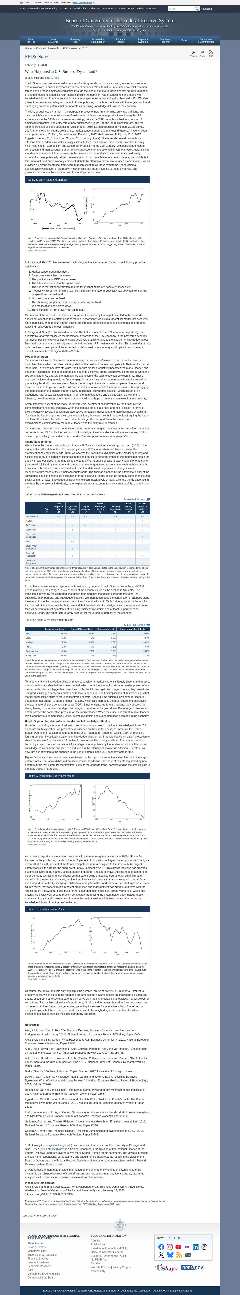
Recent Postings (49, 8)
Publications (81, 8)
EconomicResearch (165, 40)
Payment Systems (38, 1262)
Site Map (95, 8)
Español (95, 1263)
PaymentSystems (143, 40)
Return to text (54, 1164)
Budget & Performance (104, 1255)
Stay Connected (29, 8)
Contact (152, 8)
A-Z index (108, 8)
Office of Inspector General (107, 1252)
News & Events (37, 1247)
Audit (123, 1255)
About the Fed (36, 1243)
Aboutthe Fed (31, 40)
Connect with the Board (41, 1277)
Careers (120, 8)
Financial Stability (38, 1258)
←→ (59, 516)
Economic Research (47, 48)
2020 (84, 48)
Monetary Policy (37, 1250)
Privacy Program (122, 1267)
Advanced (206, 8)
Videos (141, 8)
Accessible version (37, 250)
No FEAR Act (98, 1259)
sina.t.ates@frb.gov (52, 1149)
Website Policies (100, 1267)
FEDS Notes (70, 48)
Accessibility (98, 1271)
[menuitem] (31, 41)
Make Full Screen (137, 499)
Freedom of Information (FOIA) (109, 1248)
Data (184, 40)
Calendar (67, 8)
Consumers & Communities (206, 40)
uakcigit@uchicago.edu (57, 1145)
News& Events (53, 40)
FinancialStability (121, 40)
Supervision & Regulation (43, 1254)
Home (28, 48)
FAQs (131, 8)
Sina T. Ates (52, 77)
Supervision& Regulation (98, 40)
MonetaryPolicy (75, 40)
